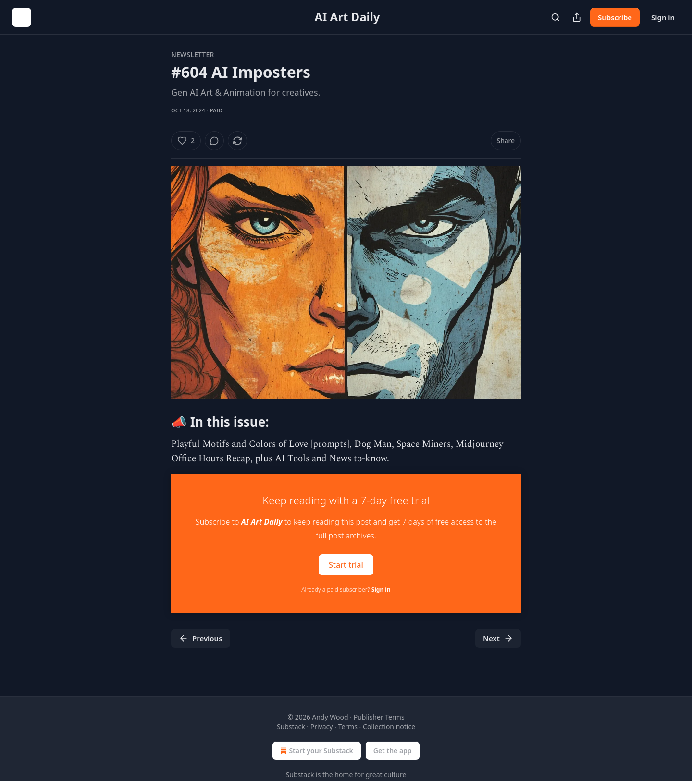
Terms (348, 726)
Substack (300, 774)
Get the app (392, 750)
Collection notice (389, 726)
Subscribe (615, 17)
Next (498, 638)
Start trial (346, 564)
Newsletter (192, 54)
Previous (200, 638)
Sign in (663, 17)
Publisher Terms (379, 716)
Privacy (321, 726)
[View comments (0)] (214, 140)
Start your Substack (315, 750)
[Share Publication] (576, 17)
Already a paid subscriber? (345, 590)
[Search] (555, 17)
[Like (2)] (186, 140)
